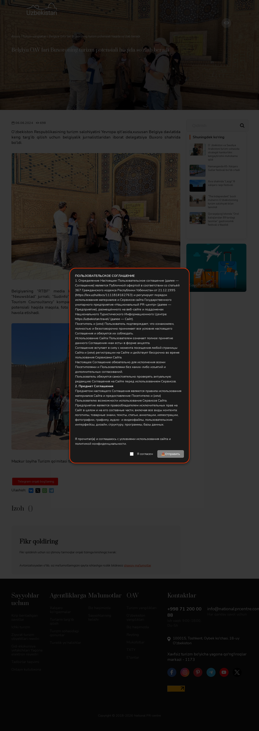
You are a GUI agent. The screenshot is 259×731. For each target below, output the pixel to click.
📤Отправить (170, 454)
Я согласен (145, 454)
